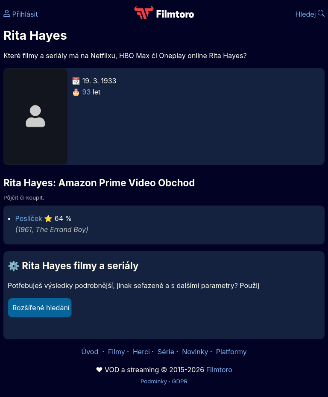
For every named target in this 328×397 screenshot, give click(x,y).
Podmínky (154, 381)
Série (166, 351)
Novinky (195, 351)
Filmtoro (219, 369)
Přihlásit (20, 14)
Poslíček (28, 218)
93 (86, 92)
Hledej (310, 14)
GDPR (179, 381)
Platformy (231, 351)
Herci (141, 351)
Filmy (116, 351)
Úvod (90, 351)
